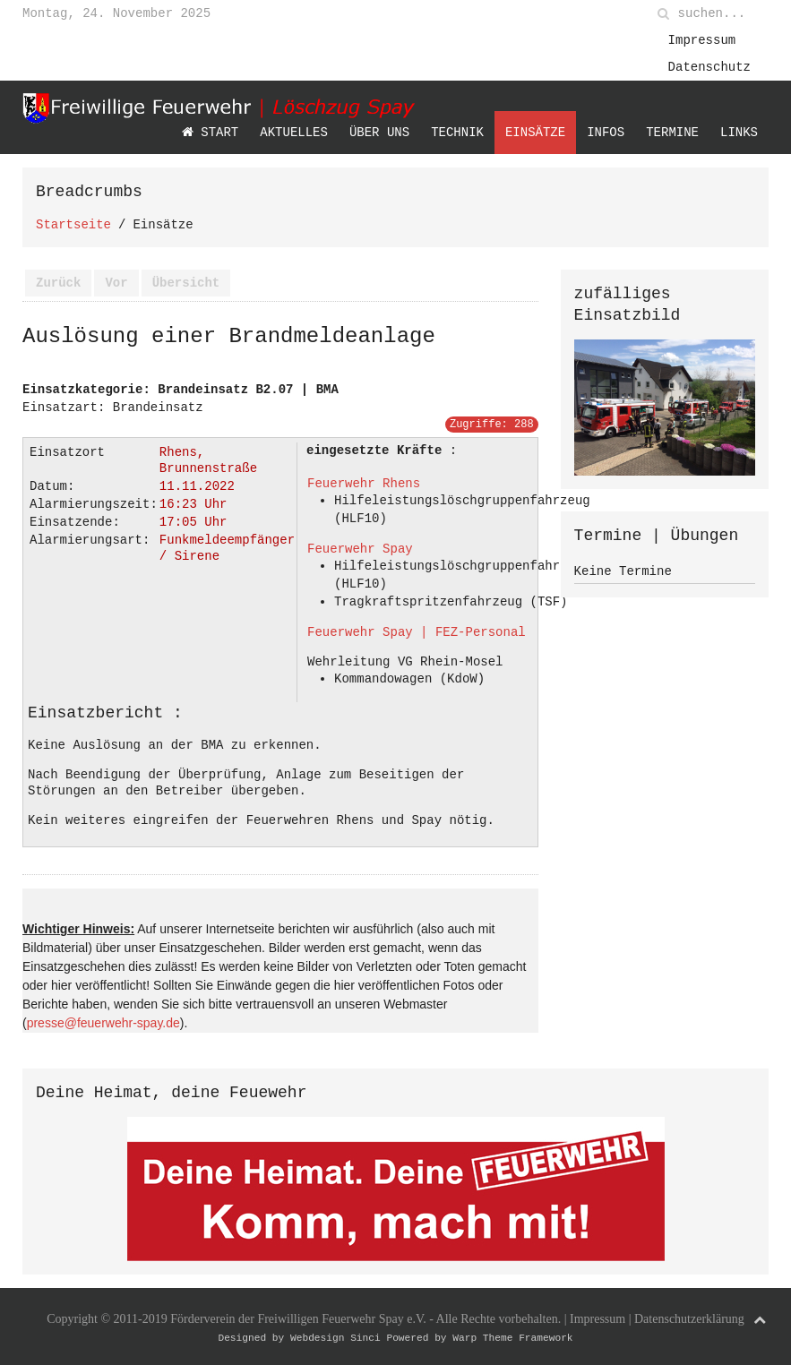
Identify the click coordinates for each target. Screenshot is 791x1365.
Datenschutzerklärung (689, 1314)
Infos (605, 132)
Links (739, 132)
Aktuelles (294, 132)
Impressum (702, 39)
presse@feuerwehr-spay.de (103, 1018)
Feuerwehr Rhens (363, 483)
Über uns (379, 132)
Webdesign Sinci (335, 1333)
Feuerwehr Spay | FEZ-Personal (416, 631)
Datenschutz (709, 66)
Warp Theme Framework (512, 1333)
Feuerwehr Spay (360, 548)
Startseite (73, 224)
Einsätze (535, 132)
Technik (457, 132)
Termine (672, 132)
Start (210, 132)
